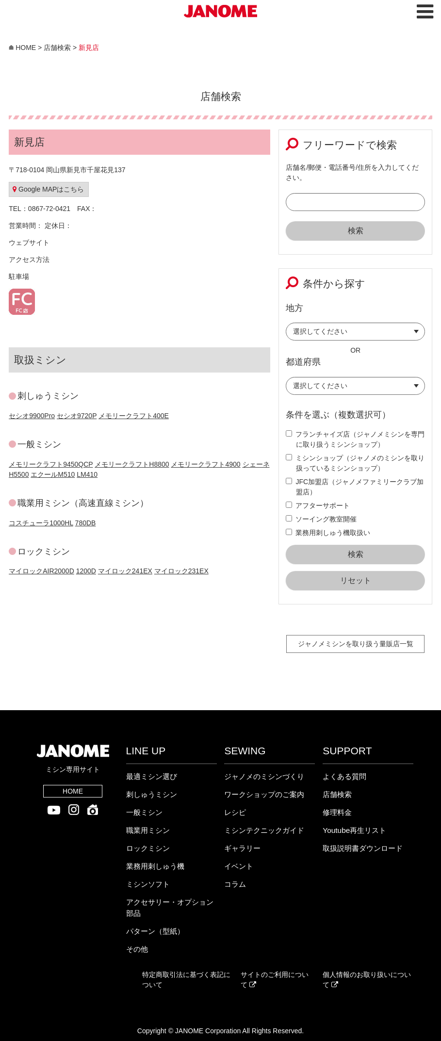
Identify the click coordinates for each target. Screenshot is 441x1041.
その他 (137, 949)
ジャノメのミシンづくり (264, 776)
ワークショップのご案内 (264, 794)
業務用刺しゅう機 (155, 866)
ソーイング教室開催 (321, 519)
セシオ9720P (77, 416)
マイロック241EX (125, 571)
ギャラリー (242, 848)
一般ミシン (144, 812)
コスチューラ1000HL (41, 523)
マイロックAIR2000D (41, 571)
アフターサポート (318, 505)
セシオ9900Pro (32, 416)
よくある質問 (344, 776)
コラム (235, 884)
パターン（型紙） (155, 931)
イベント (238, 866)
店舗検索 (337, 794)
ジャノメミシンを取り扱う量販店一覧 (355, 644)
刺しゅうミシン (151, 794)
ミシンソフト (148, 884)
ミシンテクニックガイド (264, 830)
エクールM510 (53, 474)
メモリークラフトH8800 (132, 464)
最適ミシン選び (151, 776)
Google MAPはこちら (48, 189)
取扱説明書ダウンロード (363, 848)
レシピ (235, 812)
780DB (85, 523)
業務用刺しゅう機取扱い (328, 533)
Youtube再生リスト (354, 830)
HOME (73, 791)
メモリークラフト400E (133, 416)
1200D (86, 571)
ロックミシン (148, 848)
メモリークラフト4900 (205, 464)
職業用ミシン (148, 830)
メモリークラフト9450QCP (51, 464)
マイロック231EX (181, 571)
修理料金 (337, 812)
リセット (355, 580)
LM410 (87, 474)
